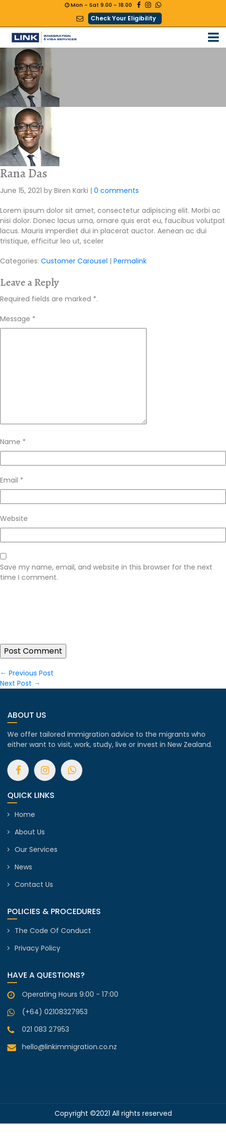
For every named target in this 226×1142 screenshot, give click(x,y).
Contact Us (34, 884)
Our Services (36, 849)
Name (13, 442)
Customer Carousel (74, 261)
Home (25, 814)
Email (11, 480)
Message (18, 319)
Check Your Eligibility (123, 18)
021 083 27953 (45, 1029)
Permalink (130, 261)
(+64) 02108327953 (55, 1012)
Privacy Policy (37, 948)
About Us (30, 832)
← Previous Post (27, 673)
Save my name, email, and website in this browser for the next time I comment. (106, 572)
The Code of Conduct (53, 930)
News (23, 867)
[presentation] (74, 620)
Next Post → (20, 683)
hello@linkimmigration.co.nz (69, 1047)
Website (14, 518)
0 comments (116, 190)
